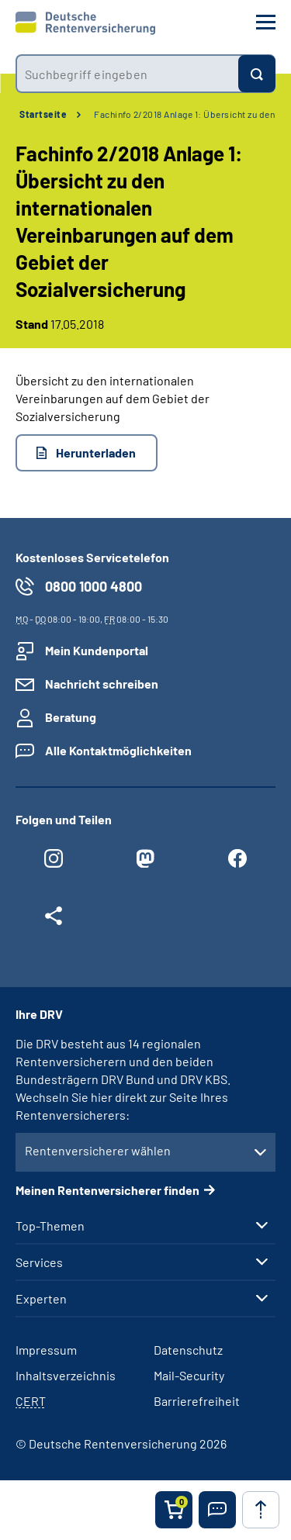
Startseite (43, 114)
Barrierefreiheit (197, 1400)
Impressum (46, 1349)
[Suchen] (256, 73)
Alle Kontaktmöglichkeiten (118, 750)
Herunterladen (96, 452)
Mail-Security (189, 1375)
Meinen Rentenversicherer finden (107, 1190)
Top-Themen (50, 1226)
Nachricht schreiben (101, 683)
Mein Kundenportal (96, 650)
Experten (41, 1299)
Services (39, 1262)
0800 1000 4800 (93, 586)
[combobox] (127, 73)
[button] (217, 1509)
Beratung (70, 717)
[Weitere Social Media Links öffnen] (54, 919)
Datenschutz (188, 1349)
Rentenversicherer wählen (98, 1150)
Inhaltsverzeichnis (66, 1375)
